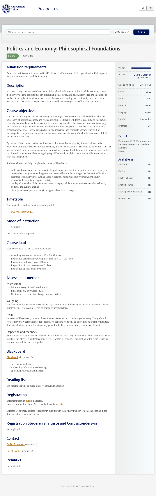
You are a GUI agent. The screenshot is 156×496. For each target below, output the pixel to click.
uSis (28, 400)
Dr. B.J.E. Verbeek (16, 444)
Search (141, 32)
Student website (68, 486)
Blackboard (12, 357)
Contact (92, 486)
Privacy (82, 486)
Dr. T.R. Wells (13, 451)
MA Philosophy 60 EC (22, 212)
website (60, 404)
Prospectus (47, 9)
